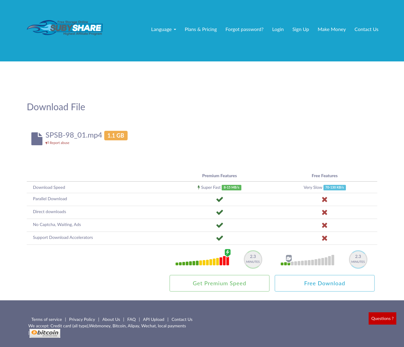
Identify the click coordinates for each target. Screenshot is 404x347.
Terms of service (46, 319)
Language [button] (163, 29)
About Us (111, 319)
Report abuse (57, 143)
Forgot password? (244, 29)
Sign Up (300, 29)
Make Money (332, 29)
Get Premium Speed (219, 283)
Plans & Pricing (201, 29)
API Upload (153, 319)
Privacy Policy (82, 319)
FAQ (131, 319)
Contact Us (366, 29)
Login (278, 29)
